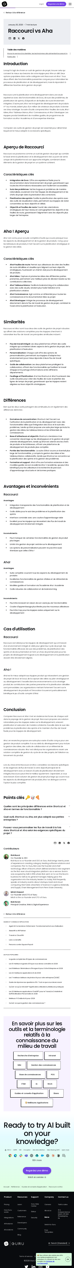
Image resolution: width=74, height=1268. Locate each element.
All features (8, 1224)
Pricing (6, 1204)
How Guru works (8, 1211)
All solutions (8, 1230)
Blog (19, 1235)
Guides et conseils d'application (34, 1187)
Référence (15, 1187)
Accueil (6, 1187)
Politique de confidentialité (45, 1262)
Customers (22, 1210)
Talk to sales (63, 1204)
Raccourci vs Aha (55, 1187)
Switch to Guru (50, 1224)
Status (33, 1211)
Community (22, 1229)
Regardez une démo (56, 4)
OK (68, 1259)
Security (34, 1218)
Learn (20, 1204)
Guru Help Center (35, 1205)
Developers (22, 1223)
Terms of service (26, 1256)
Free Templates (49, 1231)
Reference (22, 1217)
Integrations (8, 1218)
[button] (69, 4)
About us (48, 1210)
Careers (48, 1204)
